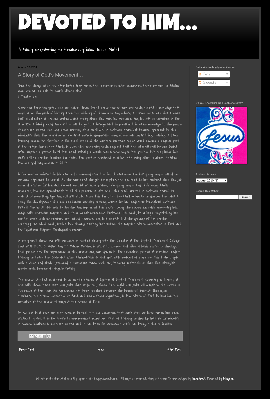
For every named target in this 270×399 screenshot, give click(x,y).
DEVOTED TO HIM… (107, 25)
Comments (207, 82)
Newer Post (26, 349)
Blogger (228, 378)
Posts (204, 74)
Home (101, 349)
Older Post (174, 349)
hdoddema (198, 378)
